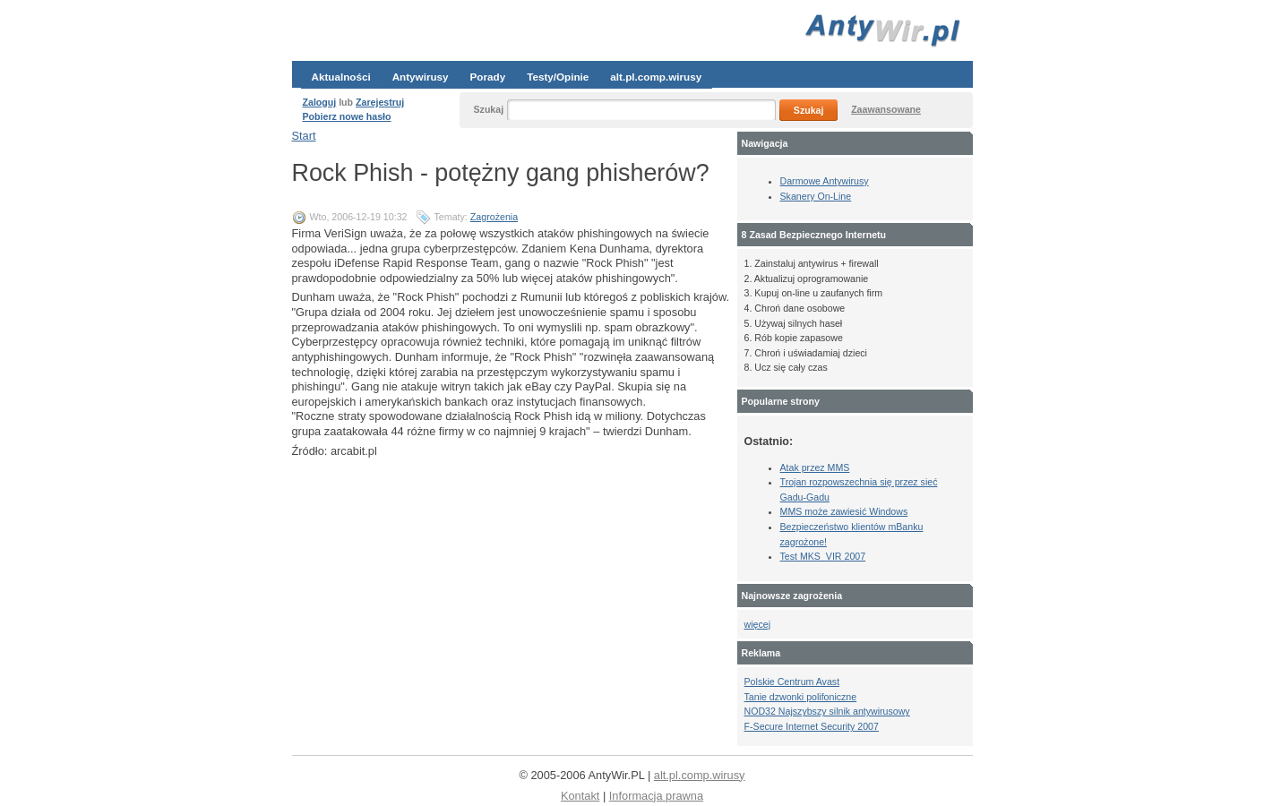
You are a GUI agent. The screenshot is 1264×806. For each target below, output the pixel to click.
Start (304, 135)
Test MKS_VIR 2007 (823, 556)
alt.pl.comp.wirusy (655, 76)
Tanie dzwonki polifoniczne (800, 696)
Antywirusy (420, 76)
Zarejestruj (380, 102)
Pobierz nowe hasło (347, 116)
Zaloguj (320, 102)
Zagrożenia (494, 216)
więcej (757, 624)
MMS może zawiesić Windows (844, 511)
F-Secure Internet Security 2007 (811, 726)
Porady (488, 76)
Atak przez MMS (815, 467)
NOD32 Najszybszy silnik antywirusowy (827, 711)
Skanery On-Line (816, 196)
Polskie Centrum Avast (792, 681)
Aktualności (341, 76)
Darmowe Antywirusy (824, 181)
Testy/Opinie (558, 76)
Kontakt (580, 795)
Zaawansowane (886, 109)
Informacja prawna (656, 795)
